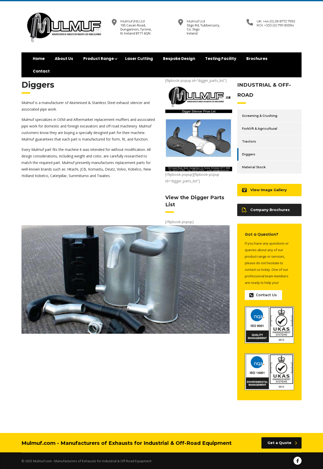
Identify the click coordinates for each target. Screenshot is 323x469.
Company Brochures (266, 210)
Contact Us (263, 295)
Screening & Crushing (259, 116)
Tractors (249, 141)
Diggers (248, 154)
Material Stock (254, 167)
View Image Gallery (264, 190)
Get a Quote (282, 443)
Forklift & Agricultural (259, 128)
